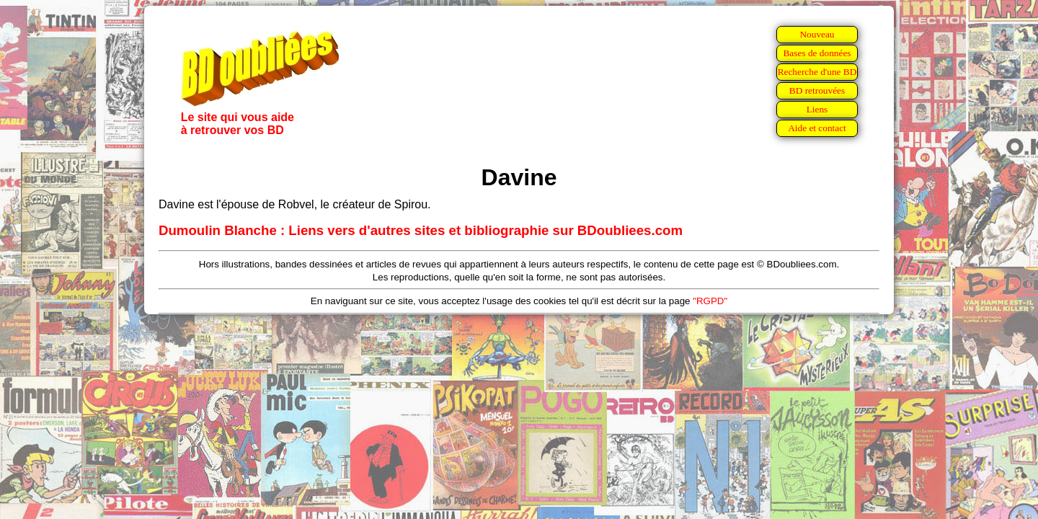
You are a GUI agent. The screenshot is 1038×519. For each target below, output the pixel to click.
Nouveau (816, 34)
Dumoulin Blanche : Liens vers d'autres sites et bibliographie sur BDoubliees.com (421, 230)
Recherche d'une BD (817, 71)
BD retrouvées (817, 90)
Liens (817, 109)
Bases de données (817, 53)
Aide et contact (817, 128)
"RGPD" (710, 301)
